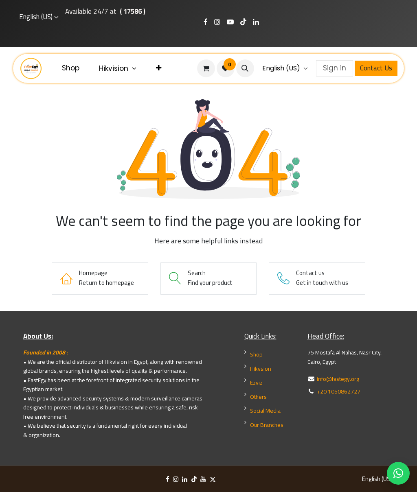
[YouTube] (203, 479)
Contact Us (376, 67)
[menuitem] (70, 68)
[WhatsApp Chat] (398, 473)
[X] (213, 479)
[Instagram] (175, 479)
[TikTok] (194, 479)
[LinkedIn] (184, 479)
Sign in (334, 68)
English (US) (36, 17)
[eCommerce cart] (206, 68)
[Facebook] (167, 479)
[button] (245, 68)
